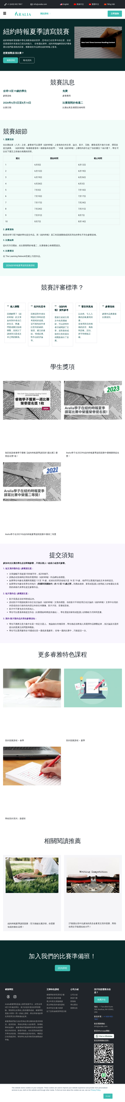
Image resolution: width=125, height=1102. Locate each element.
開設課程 (45, 13)
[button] (9, 14)
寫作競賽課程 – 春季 (14, 740)
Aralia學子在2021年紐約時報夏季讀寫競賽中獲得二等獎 (30, 534)
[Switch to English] (64, 4)
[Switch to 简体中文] (78, 4)
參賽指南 (109, 306)
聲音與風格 (87, 306)
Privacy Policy (95, 1090)
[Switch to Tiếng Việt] (109, 4)
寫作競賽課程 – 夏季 (75, 740)
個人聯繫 (14, 306)
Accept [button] (108, 1096)
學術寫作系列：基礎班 (15, 818)
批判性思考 (39, 306)
